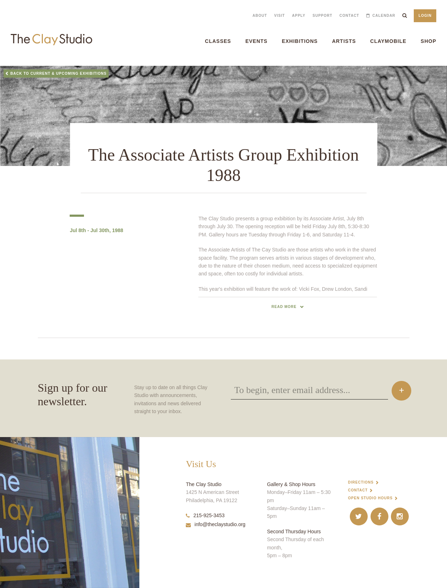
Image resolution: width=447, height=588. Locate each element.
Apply (298, 16)
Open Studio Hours (370, 498)
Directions (361, 482)
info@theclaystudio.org (215, 524)
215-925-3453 (205, 515)
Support (322, 16)
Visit (279, 16)
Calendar (383, 16)
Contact (349, 16)
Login (425, 16)
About (260, 16)
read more (284, 307)
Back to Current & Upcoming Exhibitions (58, 73)
